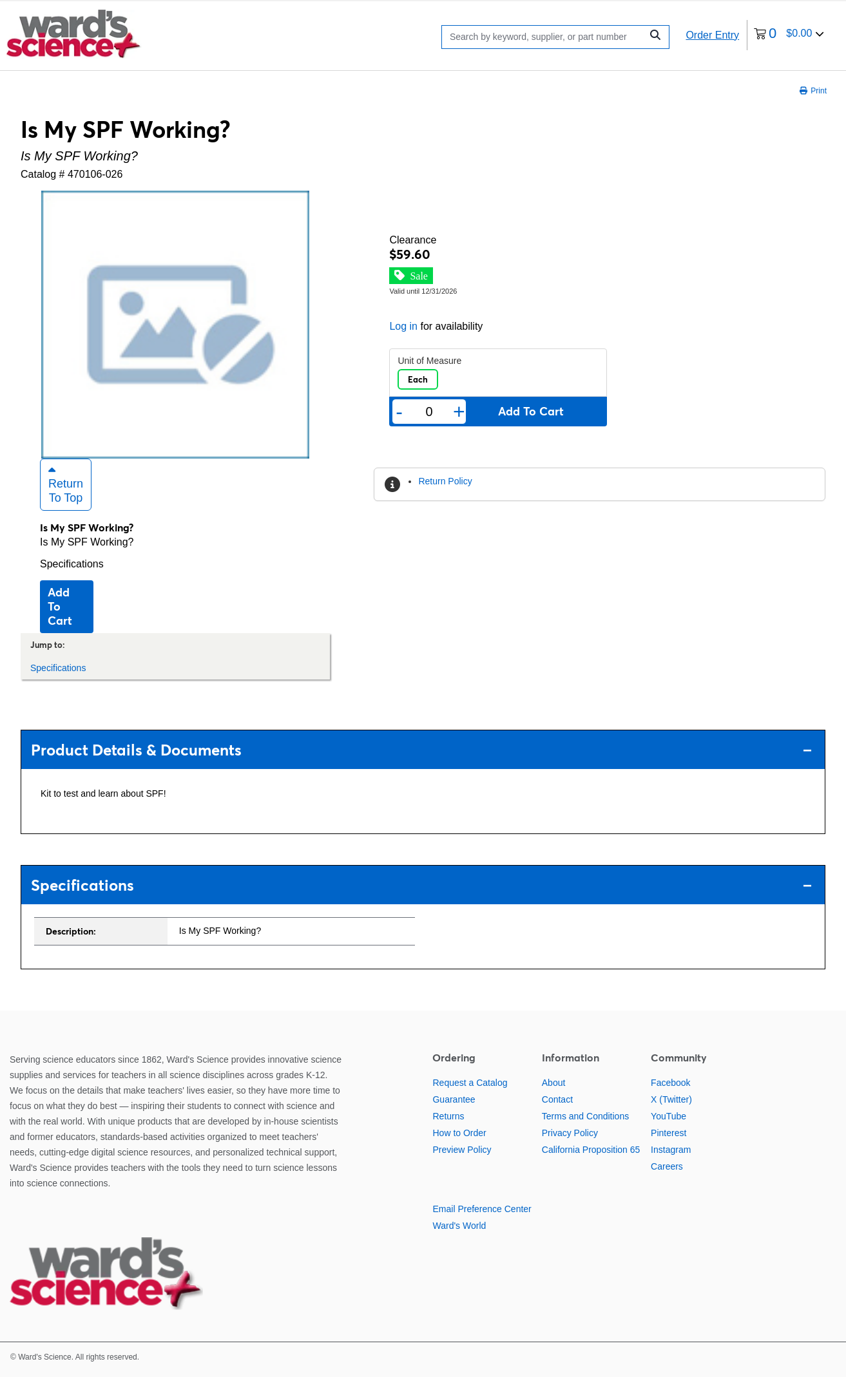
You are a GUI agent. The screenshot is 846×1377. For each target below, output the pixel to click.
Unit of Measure (429, 361)
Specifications (72, 563)
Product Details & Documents (421, 750)
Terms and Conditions (585, 1116)
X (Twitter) (671, 1099)
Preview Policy (461, 1149)
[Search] (544, 37)
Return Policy (445, 481)
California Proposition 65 (591, 1149)
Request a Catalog (469, 1083)
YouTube (668, 1116)
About (554, 1083)
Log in (403, 326)
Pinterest (668, 1133)
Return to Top (65, 484)
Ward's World (459, 1225)
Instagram (671, 1149)
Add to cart (60, 606)
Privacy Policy (570, 1133)
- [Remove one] (399, 411)
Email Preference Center (481, 1209)
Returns (448, 1116)
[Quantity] (429, 412)
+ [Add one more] (459, 411)
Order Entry (712, 35)
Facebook (670, 1083)
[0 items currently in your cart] (789, 35)
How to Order (459, 1133)
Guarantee (453, 1099)
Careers (667, 1166)
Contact (557, 1099)
